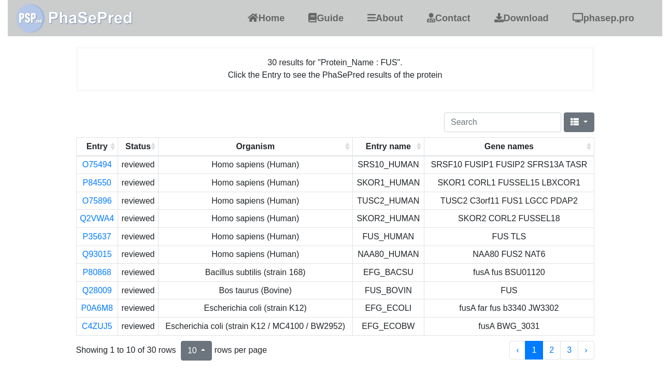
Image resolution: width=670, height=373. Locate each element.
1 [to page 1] (534, 350)
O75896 (97, 200)
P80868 (97, 272)
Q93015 (97, 254)
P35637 (97, 236)
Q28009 (97, 290)
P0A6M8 (96, 308)
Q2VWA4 (97, 218)
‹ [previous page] (517, 350)
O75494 (97, 164)
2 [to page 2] (551, 350)
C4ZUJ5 (97, 326)
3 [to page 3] (569, 350)
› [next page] (586, 350)
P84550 (97, 182)
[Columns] (579, 122)
